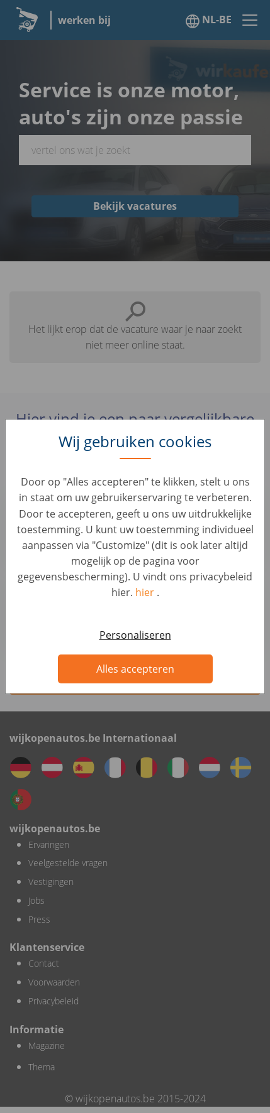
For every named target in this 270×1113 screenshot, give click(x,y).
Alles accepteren (135, 669)
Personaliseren (135, 635)
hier (146, 592)
